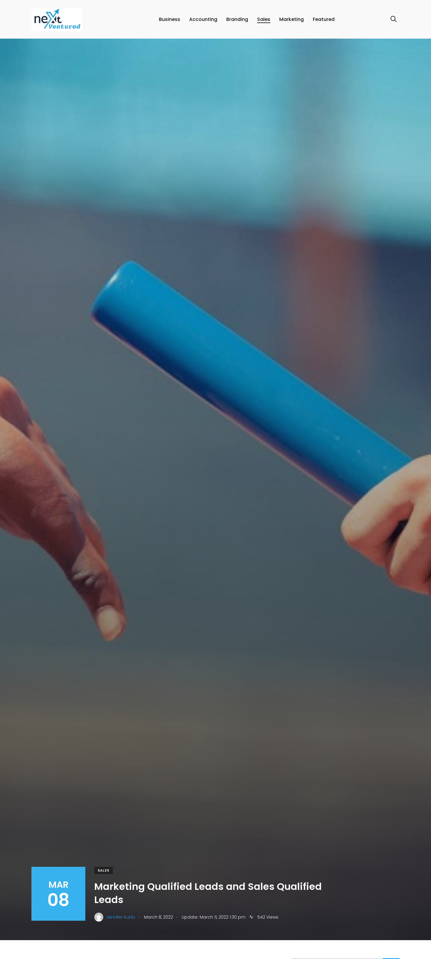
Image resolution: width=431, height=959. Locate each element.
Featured (324, 19)
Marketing (291, 19)
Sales (263, 19)
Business (169, 19)
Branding (237, 19)
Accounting (203, 19)
